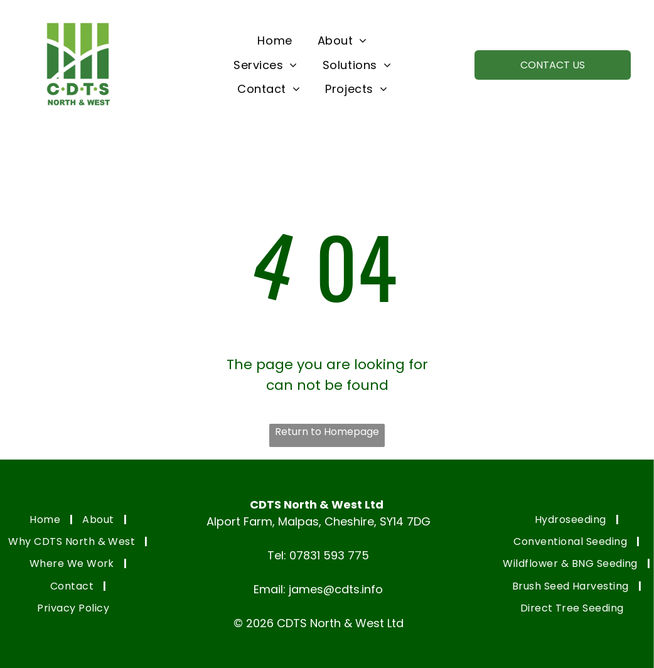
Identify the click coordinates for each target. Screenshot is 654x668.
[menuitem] (274, 41)
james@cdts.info (336, 589)
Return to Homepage (327, 431)
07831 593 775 (329, 555)
